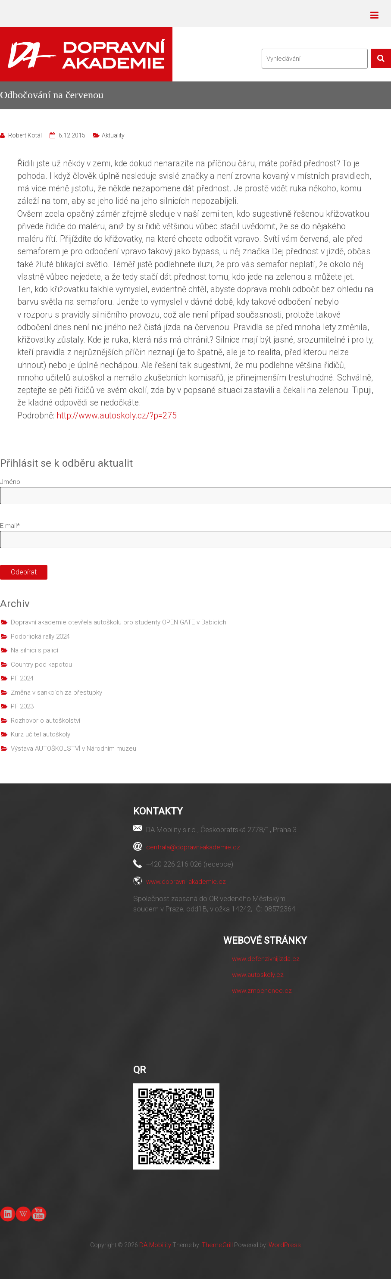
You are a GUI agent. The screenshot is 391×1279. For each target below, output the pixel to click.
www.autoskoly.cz (258, 975)
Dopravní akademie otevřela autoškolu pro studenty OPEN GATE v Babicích (118, 622)
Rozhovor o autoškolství (45, 720)
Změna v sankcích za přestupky (56, 692)
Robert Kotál (25, 135)
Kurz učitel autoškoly (40, 734)
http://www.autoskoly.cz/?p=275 (116, 416)
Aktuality (113, 135)
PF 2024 (22, 678)
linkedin (8, 1214)
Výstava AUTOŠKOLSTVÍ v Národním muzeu (73, 748)
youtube (38, 1213)
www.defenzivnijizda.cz (266, 959)
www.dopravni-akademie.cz (186, 882)
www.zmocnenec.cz (262, 991)
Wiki (23, 1214)
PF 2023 (22, 706)
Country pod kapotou (41, 664)
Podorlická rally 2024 (40, 636)
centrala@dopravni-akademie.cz (193, 847)
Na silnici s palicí (34, 650)
